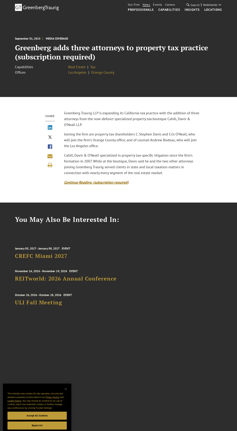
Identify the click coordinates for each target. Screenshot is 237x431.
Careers (170, 4)
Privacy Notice (52, 402)
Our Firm (134, 4)
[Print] (50, 165)
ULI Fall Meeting (38, 305)
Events (157, 4)
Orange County (102, 72)
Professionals (141, 10)
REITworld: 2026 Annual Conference (66, 280)
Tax (92, 67)
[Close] (66, 394)
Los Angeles (77, 72)
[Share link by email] (50, 156)
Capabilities (169, 10)
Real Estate (77, 67)
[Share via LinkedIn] (50, 128)
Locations (213, 10)
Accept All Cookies (37, 420)
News (146, 4)
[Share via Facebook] (50, 147)
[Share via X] (50, 137)
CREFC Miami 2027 (41, 258)
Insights (192, 10)
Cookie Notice (14, 405)
